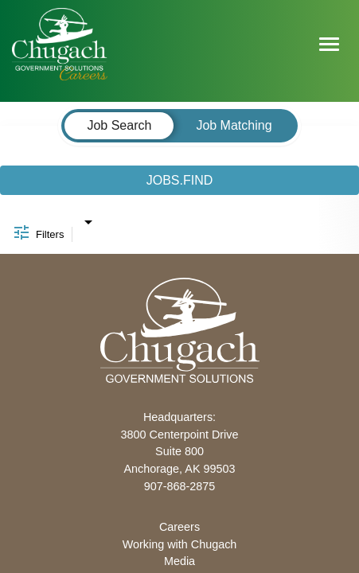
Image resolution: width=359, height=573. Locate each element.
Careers (179, 526)
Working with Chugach (180, 544)
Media (179, 561)
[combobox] (88, 218)
